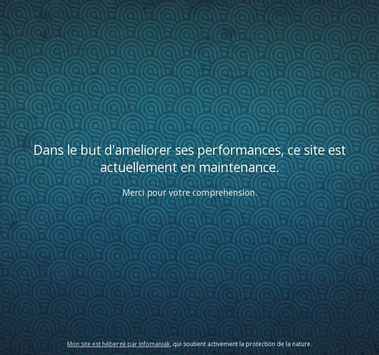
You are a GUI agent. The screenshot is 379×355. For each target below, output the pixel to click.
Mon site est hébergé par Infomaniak (118, 344)
